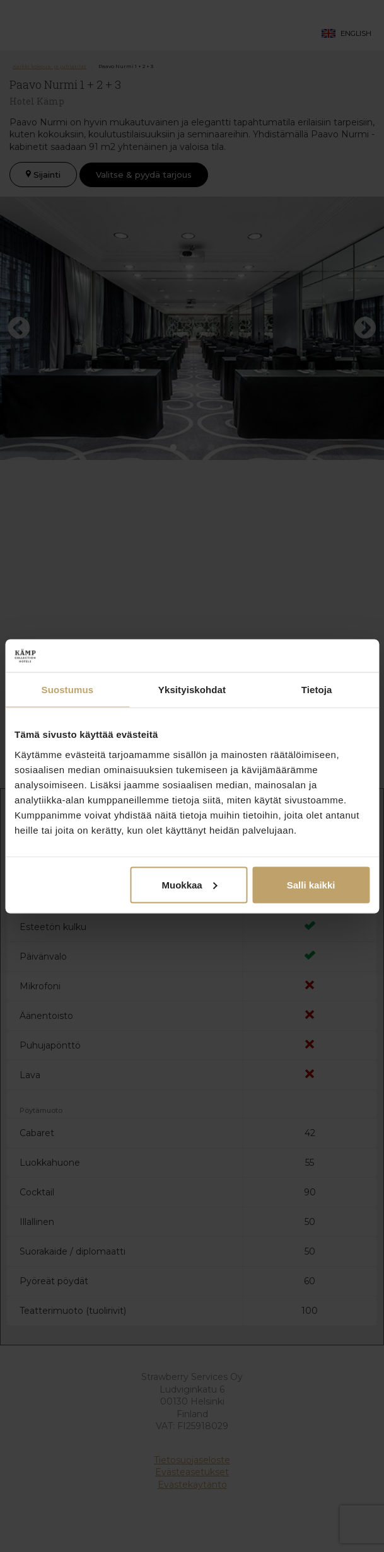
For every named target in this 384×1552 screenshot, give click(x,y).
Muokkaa (189, 884)
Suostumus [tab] (68, 689)
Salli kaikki (311, 884)
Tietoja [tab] (316, 689)
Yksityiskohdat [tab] (192, 689)
